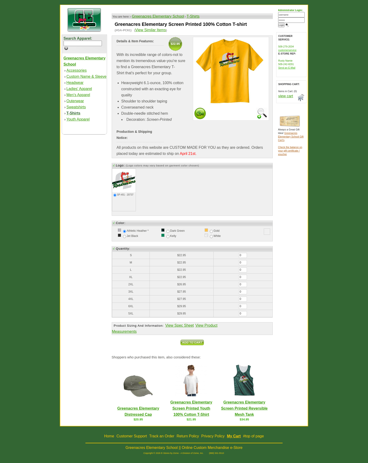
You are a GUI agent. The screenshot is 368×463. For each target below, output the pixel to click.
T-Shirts (193, 16)
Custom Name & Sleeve (86, 76)
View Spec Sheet (179, 325)
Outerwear (75, 101)
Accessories (76, 70)
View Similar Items (150, 30)
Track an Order (161, 436)
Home (109, 436)
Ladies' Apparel (79, 89)
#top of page (253, 436)
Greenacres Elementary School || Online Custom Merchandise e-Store (184, 448)
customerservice (287, 50)
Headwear (75, 83)
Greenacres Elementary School (158, 16)
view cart (285, 96)
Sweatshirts (76, 107)
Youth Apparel (78, 119)
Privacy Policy (213, 436)
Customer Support (131, 436)
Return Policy (188, 436)
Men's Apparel (78, 95)
